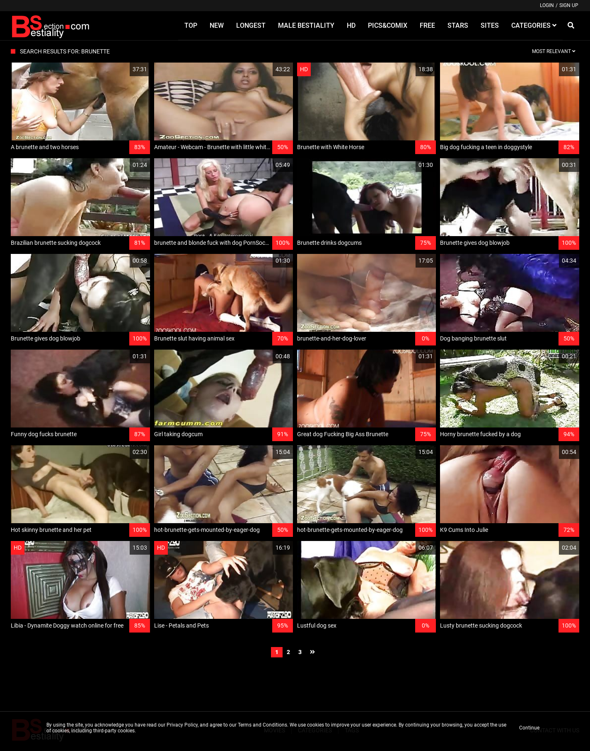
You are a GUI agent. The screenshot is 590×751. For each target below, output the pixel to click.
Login (547, 5)
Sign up (568, 5)
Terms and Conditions (262, 725)
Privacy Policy (182, 725)
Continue (529, 728)
